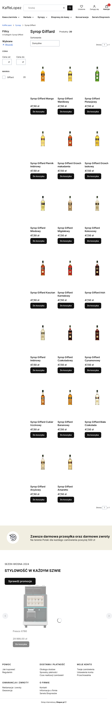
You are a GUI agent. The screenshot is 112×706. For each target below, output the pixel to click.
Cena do (20, 57)
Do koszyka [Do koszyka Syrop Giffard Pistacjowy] (93, 111)
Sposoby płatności (48, 672)
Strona (99, 45)
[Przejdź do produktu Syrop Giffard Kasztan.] (42, 268)
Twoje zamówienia (85, 669)
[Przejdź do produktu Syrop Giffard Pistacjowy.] (97, 74)
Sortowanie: (36, 37)
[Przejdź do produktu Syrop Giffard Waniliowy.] (70, 74)
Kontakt (43, 687)
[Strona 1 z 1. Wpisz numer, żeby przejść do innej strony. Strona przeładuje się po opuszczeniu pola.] (104, 44)
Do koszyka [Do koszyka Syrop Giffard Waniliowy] (66, 111)
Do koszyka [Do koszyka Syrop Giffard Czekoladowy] (66, 370)
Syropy (18, 25)
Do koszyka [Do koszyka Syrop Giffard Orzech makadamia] (66, 176)
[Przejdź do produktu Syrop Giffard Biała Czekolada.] (97, 397)
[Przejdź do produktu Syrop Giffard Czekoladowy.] (70, 332)
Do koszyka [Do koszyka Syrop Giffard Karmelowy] (66, 305)
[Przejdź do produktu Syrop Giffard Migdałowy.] (70, 203)
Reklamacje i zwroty (11, 687)
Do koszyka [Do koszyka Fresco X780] (21, 644)
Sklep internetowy (52, 702)
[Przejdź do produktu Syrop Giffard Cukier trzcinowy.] (42, 397)
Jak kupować (8, 669)
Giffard (10, 77)
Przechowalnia (84, 675)
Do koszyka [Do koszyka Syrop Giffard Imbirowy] (38, 370)
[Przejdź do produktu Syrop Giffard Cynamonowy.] (97, 332)
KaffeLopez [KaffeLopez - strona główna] (11, 8)
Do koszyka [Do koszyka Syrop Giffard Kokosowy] (93, 241)
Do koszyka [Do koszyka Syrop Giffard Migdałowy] (66, 241)
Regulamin (7, 672)
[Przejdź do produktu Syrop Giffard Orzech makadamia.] (70, 138)
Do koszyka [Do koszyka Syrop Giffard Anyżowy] (38, 499)
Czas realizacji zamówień (52, 675)
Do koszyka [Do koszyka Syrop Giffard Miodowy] (38, 241)
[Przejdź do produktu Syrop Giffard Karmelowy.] (70, 268)
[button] (69, 7)
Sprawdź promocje (20, 581)
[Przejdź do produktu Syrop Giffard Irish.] (97, 268)
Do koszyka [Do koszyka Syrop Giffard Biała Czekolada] (93, 435)
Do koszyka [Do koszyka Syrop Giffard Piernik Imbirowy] (38, 176)
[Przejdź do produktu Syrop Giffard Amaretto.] (70, 462)
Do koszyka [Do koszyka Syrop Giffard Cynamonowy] (93, 370)
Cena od (6, 57)
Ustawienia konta (85, 672)
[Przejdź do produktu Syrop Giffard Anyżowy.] (42, 462)
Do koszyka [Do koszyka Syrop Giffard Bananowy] (66, 435)
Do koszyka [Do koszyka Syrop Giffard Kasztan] (38, 305)
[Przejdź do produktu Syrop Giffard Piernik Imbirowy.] (42, 138)
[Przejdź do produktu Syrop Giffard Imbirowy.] (42, 332)
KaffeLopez (7, 25)
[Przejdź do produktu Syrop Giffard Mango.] (42, 74)
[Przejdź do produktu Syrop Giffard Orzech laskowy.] (97, 138)
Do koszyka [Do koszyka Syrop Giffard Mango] (38, 111)
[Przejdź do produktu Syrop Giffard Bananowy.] (70, 397)
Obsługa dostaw (47, 669)
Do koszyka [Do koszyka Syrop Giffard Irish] (93, 305)
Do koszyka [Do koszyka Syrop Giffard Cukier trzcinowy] (38, 435)
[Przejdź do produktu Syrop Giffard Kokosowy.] (97, 203)
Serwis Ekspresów (48, 693)
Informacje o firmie (48, 690)
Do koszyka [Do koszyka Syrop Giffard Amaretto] (66, 499)
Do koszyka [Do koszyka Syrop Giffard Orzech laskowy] (93, 176)
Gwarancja (7, 690)
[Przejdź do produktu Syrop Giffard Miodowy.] (42, 203)
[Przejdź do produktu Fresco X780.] (35, 606)
